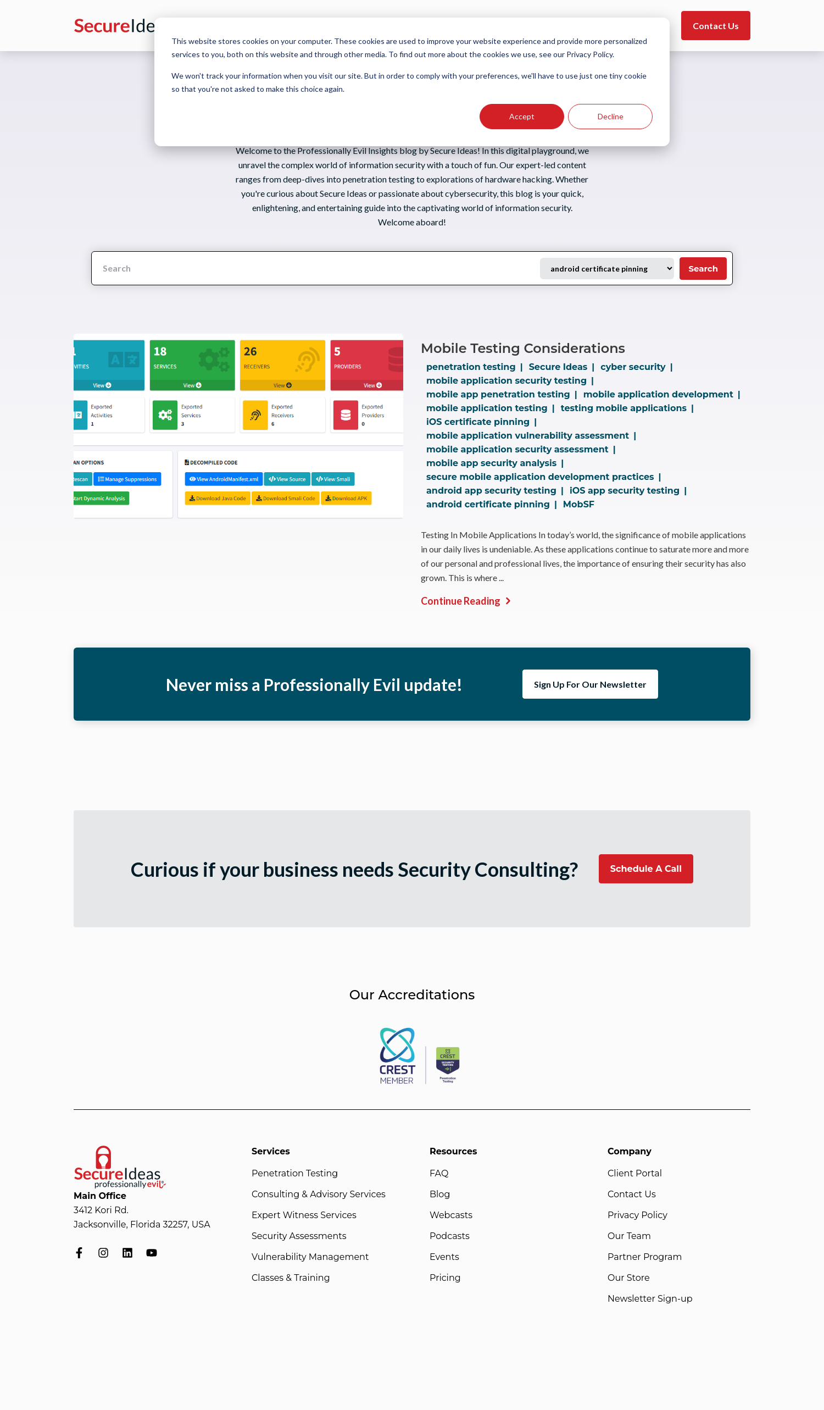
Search (703, 268)
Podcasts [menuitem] (450, 1236)
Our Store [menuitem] (629, 1278)
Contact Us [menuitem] (632, 1194)
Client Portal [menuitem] (635, 1173)
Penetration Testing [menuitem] (295, 1173)
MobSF (578, 504)
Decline (610, 116)
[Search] (316, 268)
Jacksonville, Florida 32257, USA (142, 1224)
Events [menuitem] (444, 1257)
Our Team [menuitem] (629, 1236)
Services (271, 1151)
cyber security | (638, 367)
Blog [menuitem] (440, 1194)
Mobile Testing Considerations (523, 348)
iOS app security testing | (630, 490)
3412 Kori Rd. (101, 1210)
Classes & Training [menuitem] (291, 1278)
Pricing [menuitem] (445, 1278)
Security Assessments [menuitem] (299, 1236)
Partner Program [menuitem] (645, 1257)
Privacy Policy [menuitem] (637, 1215)
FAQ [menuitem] (439, 1173)
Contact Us (716, 25)
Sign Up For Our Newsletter (590, 684)
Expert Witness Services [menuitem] (304, 1215)
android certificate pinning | (493, 504)
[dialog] (412, 82)
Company (630, 1151)
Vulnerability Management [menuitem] (310, 1257)
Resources (453, 1151)
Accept (522, 116)
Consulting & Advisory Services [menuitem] (319, 1194)
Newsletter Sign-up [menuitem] (650, 1298)
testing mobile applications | (629, 408)
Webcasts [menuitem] (451, 1215)
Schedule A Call (646, 869)
